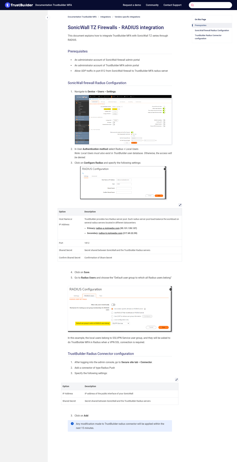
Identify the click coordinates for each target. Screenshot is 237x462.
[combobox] (205, 5)
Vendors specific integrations (127, 17)
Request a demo (132, 5)
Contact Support (172, 5)
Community (152, 5)
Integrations (105, 17)
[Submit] (192, 5)
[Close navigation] (47, 17)
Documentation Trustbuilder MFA (53, 5)
